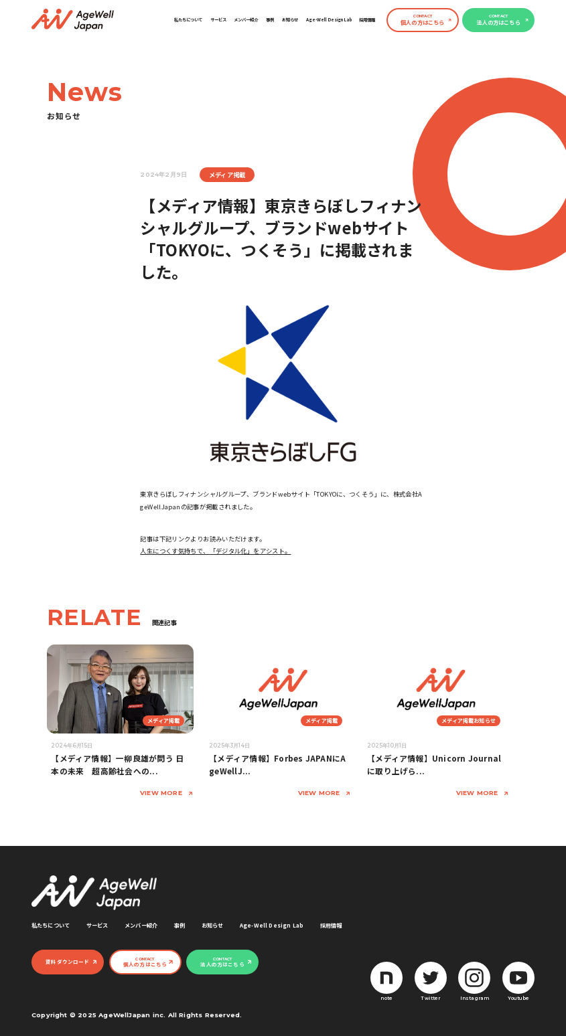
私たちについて (188, 20)
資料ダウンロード (67, 961)
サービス (218, 20)
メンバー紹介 (246, 20)
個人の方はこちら (422, 19)
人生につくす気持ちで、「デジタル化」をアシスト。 (215, 550)
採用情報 (367, 20)
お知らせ (290, 20)
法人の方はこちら (498, 19)
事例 (270, 20)
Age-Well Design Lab (329, 20)
